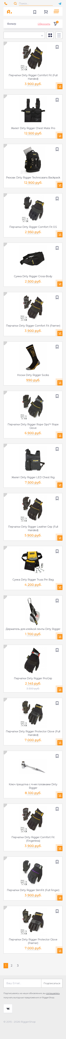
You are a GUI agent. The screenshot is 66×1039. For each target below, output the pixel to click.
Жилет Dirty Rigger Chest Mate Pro (33, 128)
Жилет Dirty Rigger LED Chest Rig (33, 477)
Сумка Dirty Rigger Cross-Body (33, 276)
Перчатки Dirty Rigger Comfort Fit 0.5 (33, 227)
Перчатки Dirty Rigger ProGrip (33, 678)
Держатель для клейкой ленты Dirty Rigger (33, 629)
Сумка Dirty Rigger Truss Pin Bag (33, 579)
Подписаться (51, 983)
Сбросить (44, 23)
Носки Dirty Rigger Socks (33, 375)
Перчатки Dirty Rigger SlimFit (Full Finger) (33, 890)
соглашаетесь (53, 993)
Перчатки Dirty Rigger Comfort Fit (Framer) (33, 325)
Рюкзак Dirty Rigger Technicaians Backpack (33, 177)
